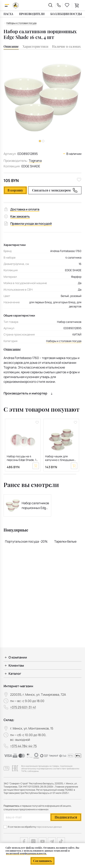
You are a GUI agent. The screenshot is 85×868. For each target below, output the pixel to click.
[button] (43, 141)
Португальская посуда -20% (26, 541)
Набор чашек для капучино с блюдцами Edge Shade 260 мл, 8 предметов (59, 458)
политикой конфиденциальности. (26, 853)
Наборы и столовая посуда (63, 341)
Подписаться (66, 817)
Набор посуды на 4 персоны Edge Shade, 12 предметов (22, 458)
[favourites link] (67, 5)
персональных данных (49, 826)
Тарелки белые (65, 541)
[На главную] (16, 5)
